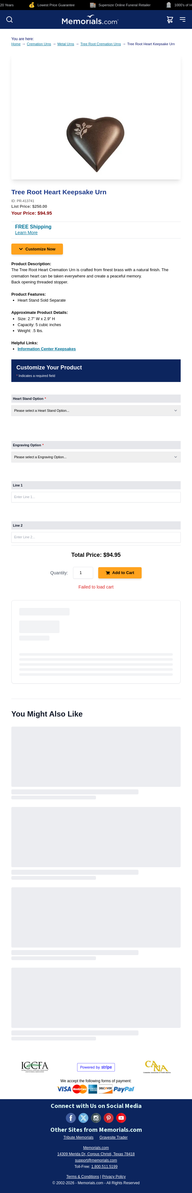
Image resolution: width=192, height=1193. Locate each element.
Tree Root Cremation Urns (101, 44)
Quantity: (59, 572)
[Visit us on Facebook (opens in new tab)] (71, 1118)
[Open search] (9, 19)
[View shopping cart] (170, 19)
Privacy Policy (114, 1176)
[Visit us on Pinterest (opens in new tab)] (109, 1118)
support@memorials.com (96, 1160)
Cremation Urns (39, 44)
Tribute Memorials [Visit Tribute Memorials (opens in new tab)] (78, 1137)
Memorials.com (96, 1148)
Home (15, 44)
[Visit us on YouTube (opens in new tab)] (121, 1118)
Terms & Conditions (82, 1176)
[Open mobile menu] (182, 19)
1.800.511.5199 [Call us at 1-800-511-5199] (104, 1166)
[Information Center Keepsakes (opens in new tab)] (47, 349)
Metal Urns (65, 44)
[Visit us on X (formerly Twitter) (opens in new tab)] (83, 1118)
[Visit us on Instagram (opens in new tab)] (96, 1118)
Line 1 (18, 485)
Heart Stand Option (29, 398)
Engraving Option (28, 445)
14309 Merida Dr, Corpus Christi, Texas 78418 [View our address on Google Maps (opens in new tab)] (96, 1154)
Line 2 (18, 525)
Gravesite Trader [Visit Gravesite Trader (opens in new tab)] (113, 1137)
